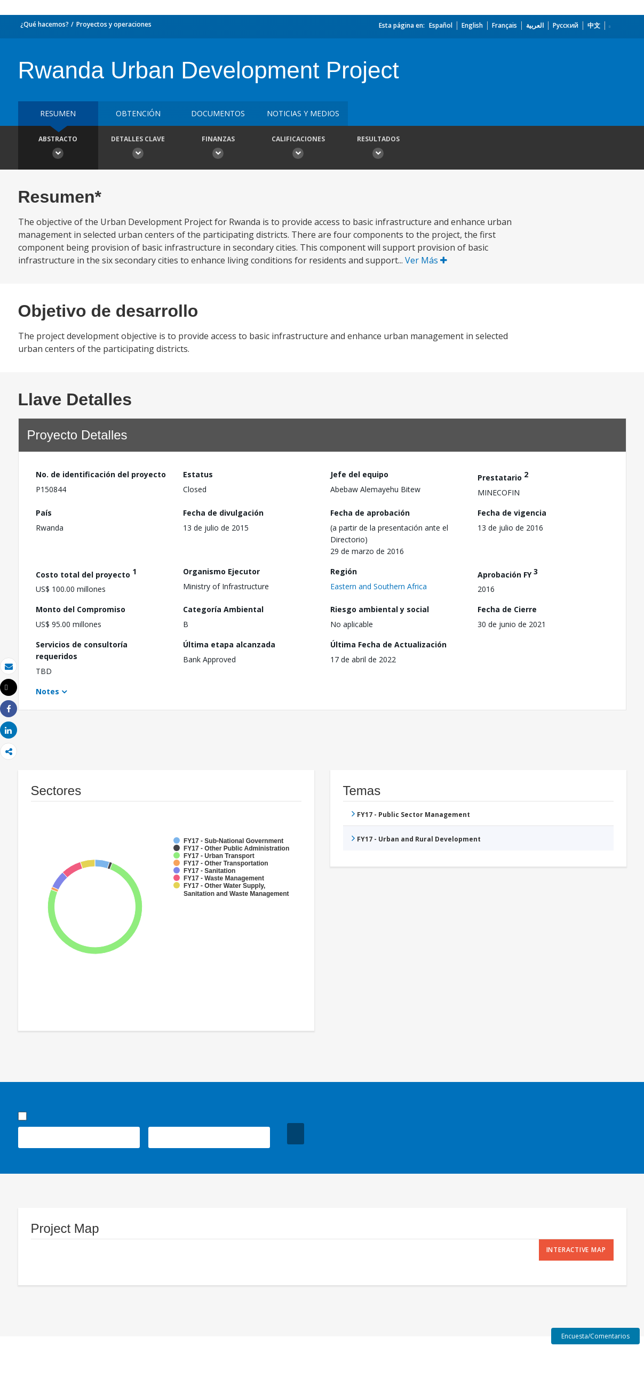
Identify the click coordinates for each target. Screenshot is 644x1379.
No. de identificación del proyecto (101, 474)
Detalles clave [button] (138, 148)
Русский (565, 25)
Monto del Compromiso (80, 609)
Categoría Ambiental (223, 609)
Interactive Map (576, 1249)
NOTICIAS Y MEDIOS (303, 113)
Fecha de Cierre (507, 609)
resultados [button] (378, 148)
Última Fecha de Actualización (388, 644)
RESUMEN (58, 113)
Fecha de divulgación (223, 513)
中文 (593, 25)
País (44, 513)
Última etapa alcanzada (229, 644)
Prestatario (503, 476)
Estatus (198, 474)
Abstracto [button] (58, 148)
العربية (535, 25)
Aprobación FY (508, 573)
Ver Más (426, 260)
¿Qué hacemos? (44, 24)
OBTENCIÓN (138, 113)
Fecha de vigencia (512, 513)
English (472, 25)
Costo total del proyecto (86, 573)
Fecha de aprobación (370, 513)
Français (504, 25)
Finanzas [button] (218, 148)
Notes (47, 691)
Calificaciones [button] (298, 148)
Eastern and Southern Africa (378, 586)
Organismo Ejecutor (221, 571)
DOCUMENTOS (218, 113)
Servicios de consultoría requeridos (82, 650)
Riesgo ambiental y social (379, 609)
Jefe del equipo (359, 474)
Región (343, 571)
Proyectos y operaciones (114, 24)
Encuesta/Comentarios (595, 1336)
